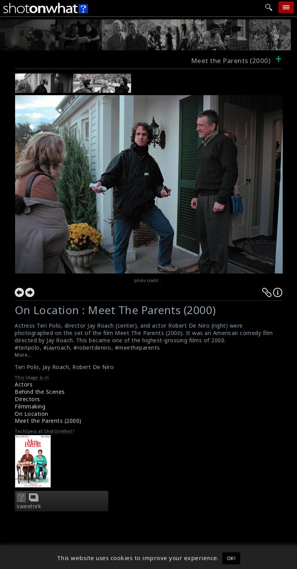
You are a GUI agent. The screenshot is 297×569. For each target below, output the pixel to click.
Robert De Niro (93, 367)
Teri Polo (27, 367)
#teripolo (27, 347)
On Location (31, 413)
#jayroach (56, 347)
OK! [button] (231, 558)
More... (23, 355)
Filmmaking (30, 406)
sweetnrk (29, 506)
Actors (23, 384)
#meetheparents (137, 347)
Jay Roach (56, 367)
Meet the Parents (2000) (48, 420)
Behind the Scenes (40, 391)
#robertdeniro (92, 347)
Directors (27, 399)
